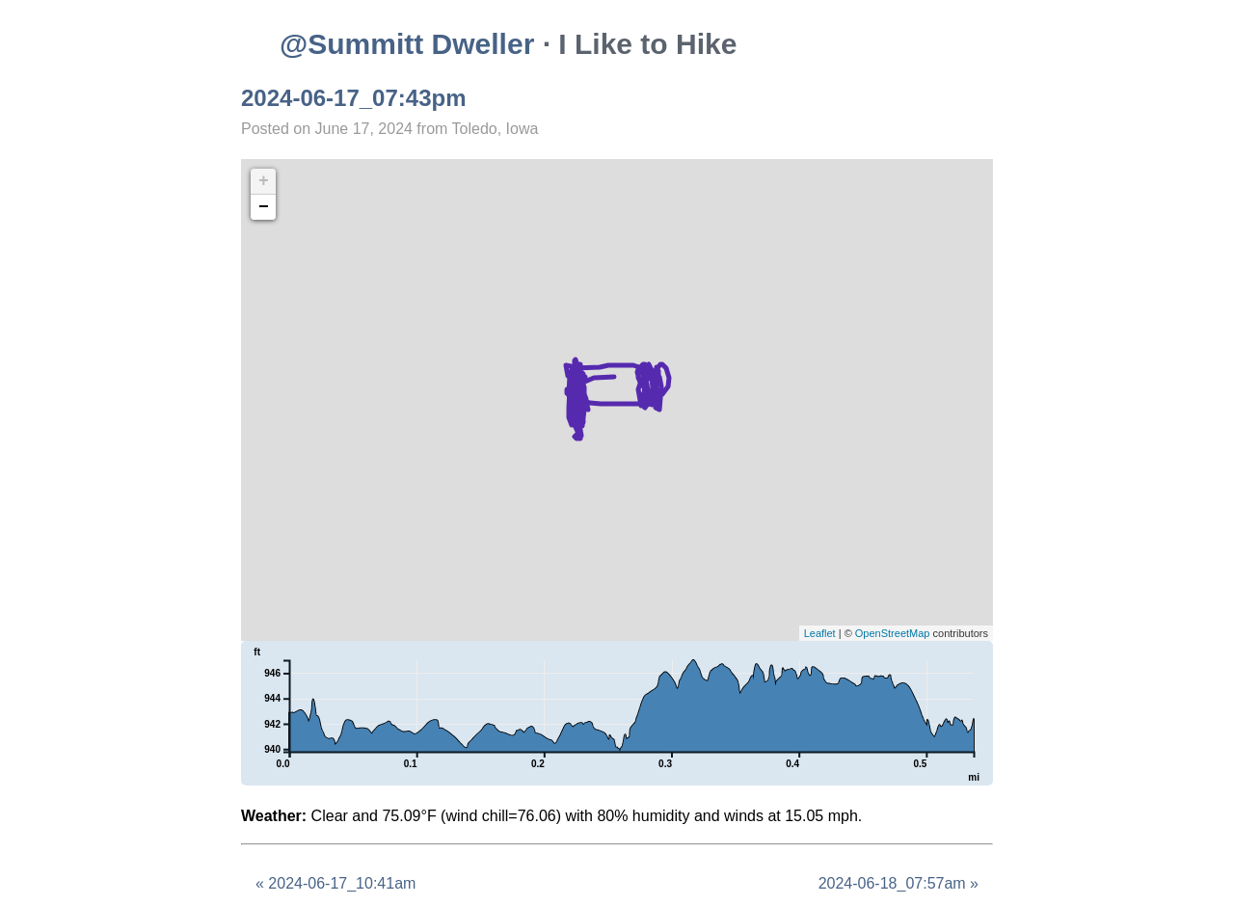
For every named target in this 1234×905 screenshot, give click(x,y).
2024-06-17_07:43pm (354, 98)
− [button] (263, 207)
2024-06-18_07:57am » (898, 883)
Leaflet (820, 633)
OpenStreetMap (892, 633)
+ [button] (263, 181)
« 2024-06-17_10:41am (335, 883)
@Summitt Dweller (407, 44)
